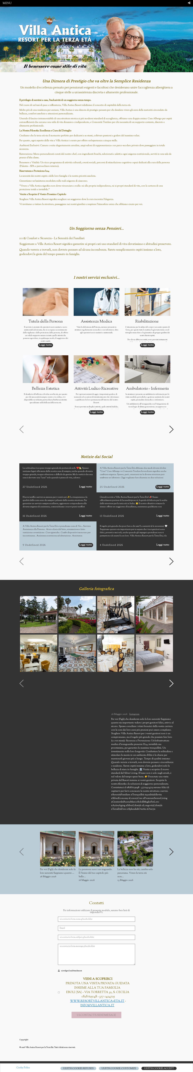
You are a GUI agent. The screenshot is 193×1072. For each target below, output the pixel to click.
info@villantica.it (97, 976)
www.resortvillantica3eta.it (97, 972)
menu (7, 3)
